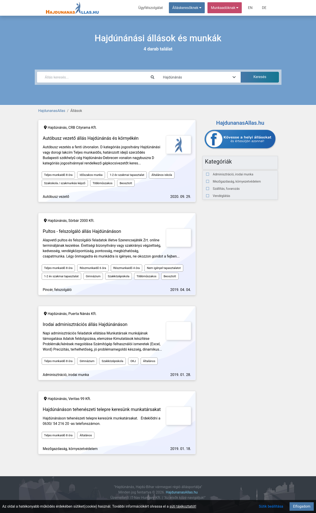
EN (250, 8)
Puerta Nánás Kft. (82, 314)
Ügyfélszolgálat (150, 8)
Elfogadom (301, 506)
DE (264, 8)
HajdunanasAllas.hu (182, 492)
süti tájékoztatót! (183, 506)
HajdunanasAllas (51, 111)
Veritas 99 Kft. (79, 399)
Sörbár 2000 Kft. (81, 220)
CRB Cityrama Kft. (82, 127)
